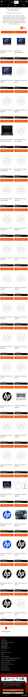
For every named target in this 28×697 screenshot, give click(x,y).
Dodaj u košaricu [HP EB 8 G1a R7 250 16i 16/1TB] (7, 387)
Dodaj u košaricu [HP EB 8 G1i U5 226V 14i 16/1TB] (7, 475)
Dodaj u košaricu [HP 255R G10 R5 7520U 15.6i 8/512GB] (7, 180)
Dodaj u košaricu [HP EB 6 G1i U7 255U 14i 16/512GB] (21, 298)
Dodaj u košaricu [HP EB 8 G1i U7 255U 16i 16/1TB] (21, 623)
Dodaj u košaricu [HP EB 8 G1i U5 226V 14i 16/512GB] (7, 505)
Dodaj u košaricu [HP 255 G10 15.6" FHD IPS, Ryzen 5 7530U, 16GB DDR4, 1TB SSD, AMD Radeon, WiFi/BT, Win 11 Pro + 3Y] (7, 150)
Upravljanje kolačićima (5, 669)
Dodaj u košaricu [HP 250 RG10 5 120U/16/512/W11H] (21, 61)
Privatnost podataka (5, 656)
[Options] (13, 693)
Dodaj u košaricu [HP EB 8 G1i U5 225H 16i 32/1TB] (21, 387)
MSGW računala (4, 665)
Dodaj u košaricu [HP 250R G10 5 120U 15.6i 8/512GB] (21, 121)
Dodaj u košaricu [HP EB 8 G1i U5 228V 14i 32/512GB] (7, 535)
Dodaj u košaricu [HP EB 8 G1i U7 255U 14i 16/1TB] (21, 564)
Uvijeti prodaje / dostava (6, 652)
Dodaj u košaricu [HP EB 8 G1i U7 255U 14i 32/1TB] (21, 594)
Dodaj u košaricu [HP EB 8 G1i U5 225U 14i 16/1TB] (7, 416)
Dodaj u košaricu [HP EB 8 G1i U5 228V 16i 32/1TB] (7, 564)
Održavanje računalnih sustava (7, 664)
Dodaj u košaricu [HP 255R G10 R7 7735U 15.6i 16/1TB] (21, 209)
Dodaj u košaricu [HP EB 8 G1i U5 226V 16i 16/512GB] (21, 505)
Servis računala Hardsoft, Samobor (8, 660)
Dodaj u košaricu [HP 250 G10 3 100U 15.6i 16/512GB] (7, 61)
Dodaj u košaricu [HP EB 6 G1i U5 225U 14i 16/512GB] (7, 268)
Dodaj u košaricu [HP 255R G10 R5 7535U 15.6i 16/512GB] (7, 209)
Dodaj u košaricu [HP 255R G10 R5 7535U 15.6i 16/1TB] (21, 180)
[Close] (13, 690)
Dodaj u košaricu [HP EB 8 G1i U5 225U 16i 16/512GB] (7, 446)
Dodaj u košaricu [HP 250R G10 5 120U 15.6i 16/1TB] (7, 91)
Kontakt (2, 654)
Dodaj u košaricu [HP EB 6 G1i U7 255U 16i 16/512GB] (7, 328)
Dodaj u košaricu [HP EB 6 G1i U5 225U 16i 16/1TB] (21, 268)
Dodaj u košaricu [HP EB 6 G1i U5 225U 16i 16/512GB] (7, 298)
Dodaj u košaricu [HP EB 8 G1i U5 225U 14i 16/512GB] (21, 416)
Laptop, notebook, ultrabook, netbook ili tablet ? (11, 658)
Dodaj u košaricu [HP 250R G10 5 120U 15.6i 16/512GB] (7, 121)
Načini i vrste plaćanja (5, 662)
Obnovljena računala (5, 667)
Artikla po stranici (6, 631)
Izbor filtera (14, 32)
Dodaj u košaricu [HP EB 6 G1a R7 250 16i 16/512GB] (21, 239)
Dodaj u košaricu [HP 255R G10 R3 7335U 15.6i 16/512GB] (21, 150)
